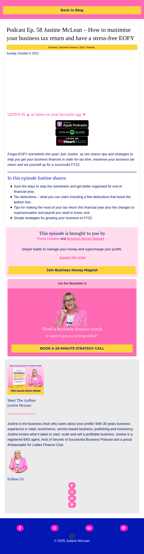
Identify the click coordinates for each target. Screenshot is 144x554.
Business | (54, 47)
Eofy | (82, 47)
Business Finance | (69, 47)
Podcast (90, 47)
